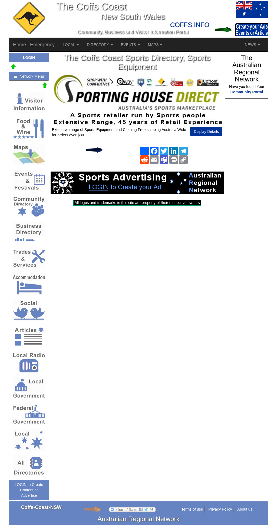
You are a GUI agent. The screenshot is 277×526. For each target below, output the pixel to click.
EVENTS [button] (130, 44)
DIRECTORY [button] (100, 44)
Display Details (206, 131)
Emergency (42, 44)
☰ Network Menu (29, 76)
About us (244, 509)
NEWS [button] (252, 44)
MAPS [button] (155, 44)
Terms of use (192, 509)
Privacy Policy (220, 509)
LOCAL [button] (71, 44)
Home (19, 44)
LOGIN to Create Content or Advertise (29, 490)
